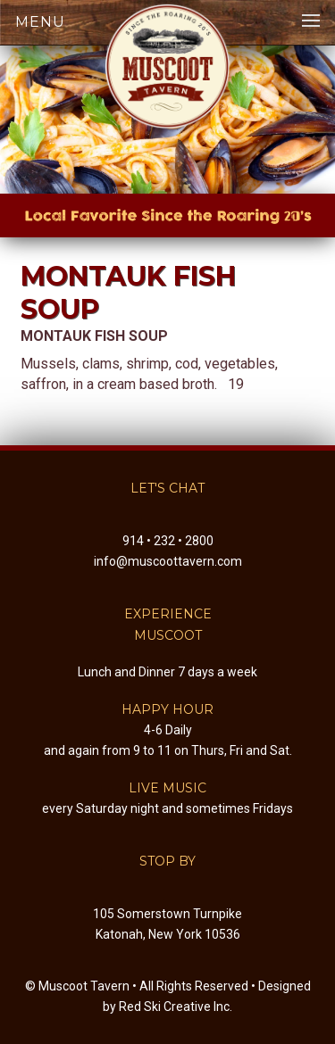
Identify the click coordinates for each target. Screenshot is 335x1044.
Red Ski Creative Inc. (175, 1006)
